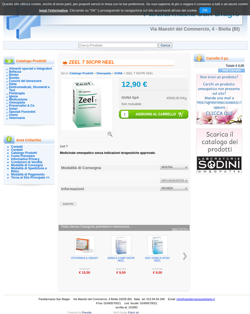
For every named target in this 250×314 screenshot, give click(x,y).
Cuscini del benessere (25, 81)
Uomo (13, 115)
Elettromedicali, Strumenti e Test (29, 88)
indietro (68, 204)
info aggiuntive (173, 180)
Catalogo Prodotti (24, 153)
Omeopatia (17, 102)
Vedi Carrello (231, 70)
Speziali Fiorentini (22, 112)
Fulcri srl (133, 312)
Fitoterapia (17, 93)
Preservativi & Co (21, 105)
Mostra (167, 167)
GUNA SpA (130, 97)
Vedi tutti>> (180, 229)
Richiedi (167, 188)
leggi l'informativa (53, 10)
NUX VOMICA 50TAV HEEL (157, 259)
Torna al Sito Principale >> (30, 177)
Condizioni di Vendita (26, 162)
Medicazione (18, 99)
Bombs (14, 78)
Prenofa (86, 312)
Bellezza (15, 71)
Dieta (12, 84)
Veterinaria (17, 118)
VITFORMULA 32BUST (84, 258)
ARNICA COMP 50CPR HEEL (121, 259)
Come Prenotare (23, 156)
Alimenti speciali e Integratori (30, 68)
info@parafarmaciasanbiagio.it (196, 299)
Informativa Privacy (25, 159)
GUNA (118, 73)
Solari (13, 108)
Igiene (13, 96)
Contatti (17, 147)
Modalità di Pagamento (28, 174)
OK (205, 10)
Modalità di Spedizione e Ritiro (29, 170)
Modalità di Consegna (27, 165)
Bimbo (13, 75)
